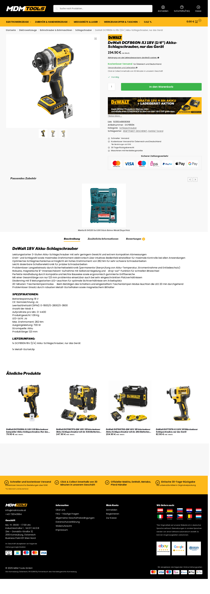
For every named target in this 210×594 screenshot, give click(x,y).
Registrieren (112, 513)
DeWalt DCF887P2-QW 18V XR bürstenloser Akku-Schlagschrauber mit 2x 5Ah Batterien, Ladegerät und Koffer (78, 430)
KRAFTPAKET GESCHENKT (135, 130)
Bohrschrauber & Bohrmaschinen (56, 29)
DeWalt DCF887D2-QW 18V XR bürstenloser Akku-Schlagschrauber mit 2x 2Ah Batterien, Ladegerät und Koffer (128, 430)
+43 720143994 (13, 513)
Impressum (62, 529)
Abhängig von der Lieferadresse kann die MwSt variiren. (133, 57)
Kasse (198, 8)
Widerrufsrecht (64, 525)
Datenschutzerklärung (68, 521)
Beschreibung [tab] (72, 238)
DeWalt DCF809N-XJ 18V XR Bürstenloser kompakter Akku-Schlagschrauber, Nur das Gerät (27, 430)
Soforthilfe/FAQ (182, 8)
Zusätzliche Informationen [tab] (103, 238)
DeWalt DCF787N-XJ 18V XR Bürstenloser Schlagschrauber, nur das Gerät (177, 430)
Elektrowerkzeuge (28, 29)
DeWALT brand (155, 130)
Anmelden (163, 8)
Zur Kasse (111, 517)
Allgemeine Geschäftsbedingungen (75, 517)
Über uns (60, 509)
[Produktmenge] (111, 86)
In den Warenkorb (161, 86)
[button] (194, 21)
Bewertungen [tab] (135, 238)
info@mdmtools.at (15, 509)
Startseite (11, 29)
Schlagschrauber (83, 29)
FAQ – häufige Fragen (67, 513)
